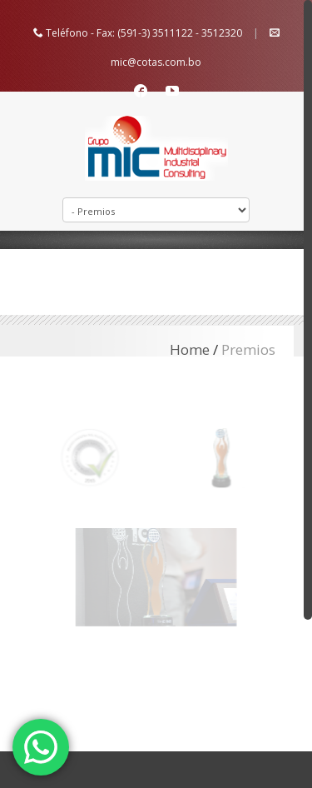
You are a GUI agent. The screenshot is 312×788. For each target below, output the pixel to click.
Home (190, 349)
